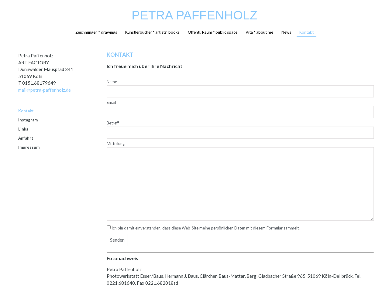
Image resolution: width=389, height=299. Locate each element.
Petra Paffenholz (194, 15)
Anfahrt (25, 138)
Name (112, 82)
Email (111, 102)
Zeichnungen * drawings (96, 32)
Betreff (113, 123)
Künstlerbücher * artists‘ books (152, 32)
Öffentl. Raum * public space (212, 32)
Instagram (28, 119)
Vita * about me (259, 32)
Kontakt (306, 32)
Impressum (29, 147)
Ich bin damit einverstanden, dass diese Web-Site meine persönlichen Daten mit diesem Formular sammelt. (206, 228)
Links (23, 129)
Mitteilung (116, 144)
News (286, 32)
